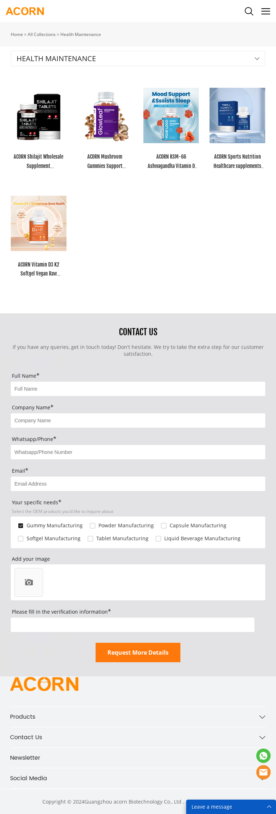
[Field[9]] (138, 484)
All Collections (42, 34)
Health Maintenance (80, 34)
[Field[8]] (138, 420)
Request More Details (138, 652)
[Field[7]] (138, 389)
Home (17, 34)
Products (22, 717)
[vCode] (132, 625)
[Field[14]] (138, 452)
